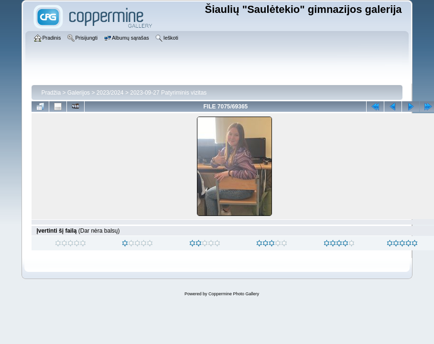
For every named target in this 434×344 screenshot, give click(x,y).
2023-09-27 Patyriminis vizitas (168, 92)
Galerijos (78, 92)
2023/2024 (110, 92)
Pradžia (51, 92)
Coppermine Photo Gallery (233, 293)
